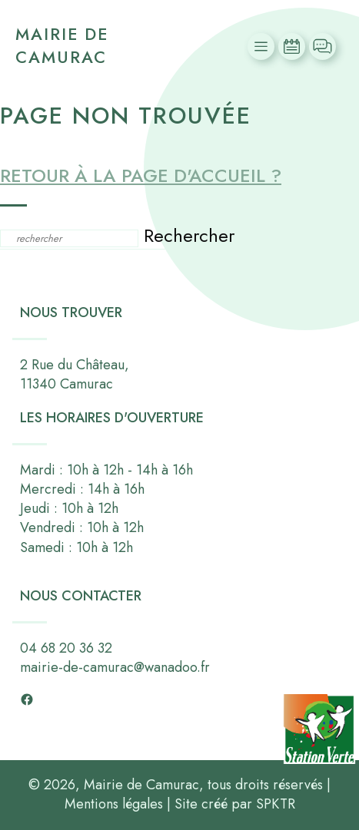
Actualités (293, 46)
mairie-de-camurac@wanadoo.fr (115, 667)
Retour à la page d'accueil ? (140, 175)
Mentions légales (114, 804)
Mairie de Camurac (61, 45)
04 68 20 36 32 (66, 648)
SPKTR (275, 804)
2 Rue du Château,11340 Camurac (74, 374)
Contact (324, 46)
